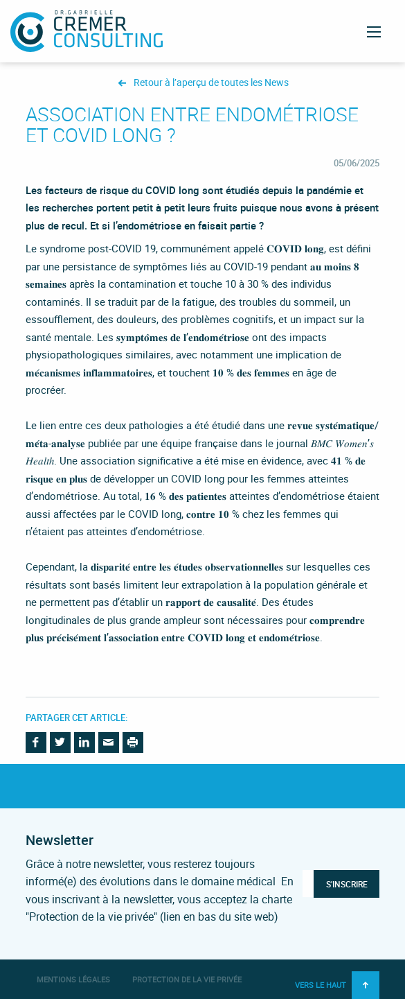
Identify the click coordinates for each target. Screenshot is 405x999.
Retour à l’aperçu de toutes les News (211, 83)
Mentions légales (73, 979)
